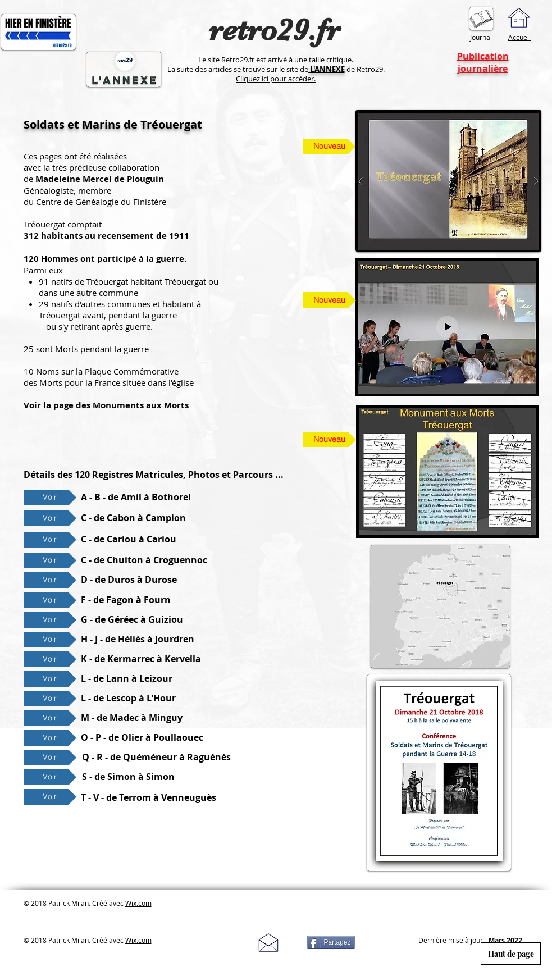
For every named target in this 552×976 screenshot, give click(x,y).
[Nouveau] (329, 300)
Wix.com (138, 903)
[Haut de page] (511, 953)
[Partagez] (331, 942)
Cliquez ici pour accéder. (276, 79)
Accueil (519, 37)
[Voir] (50, 497)
